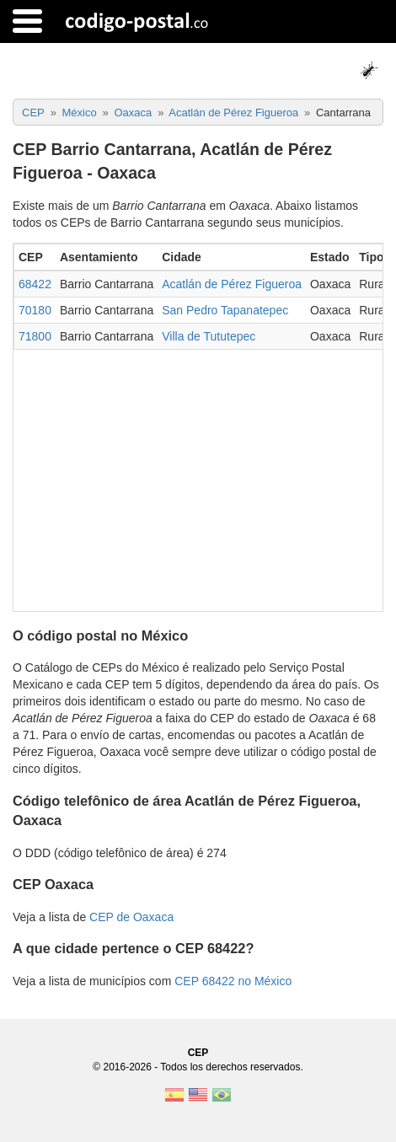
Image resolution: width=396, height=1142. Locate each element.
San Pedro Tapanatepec (225, 310)
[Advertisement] (198, 476)
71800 (35, 336)
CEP (198, 1053)
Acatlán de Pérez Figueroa (232, 284)
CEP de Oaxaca (131, 917)
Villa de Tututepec (208, 336)
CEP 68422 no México (233, 981)
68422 (35, 284)
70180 (35, 310)
